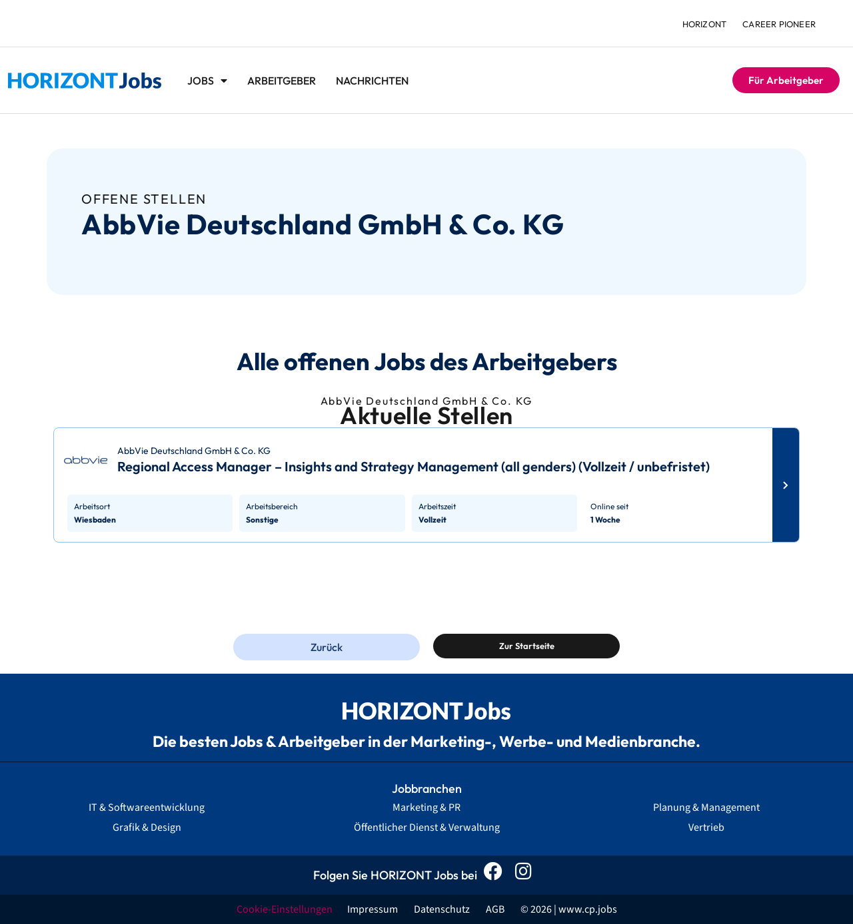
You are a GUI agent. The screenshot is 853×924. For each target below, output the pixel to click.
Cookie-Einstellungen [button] (285, 909)
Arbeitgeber (281, 80)
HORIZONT (704, 24)
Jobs (207, 81)
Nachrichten (372, 80)
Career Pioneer (779, 24)
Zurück (327, 647)
